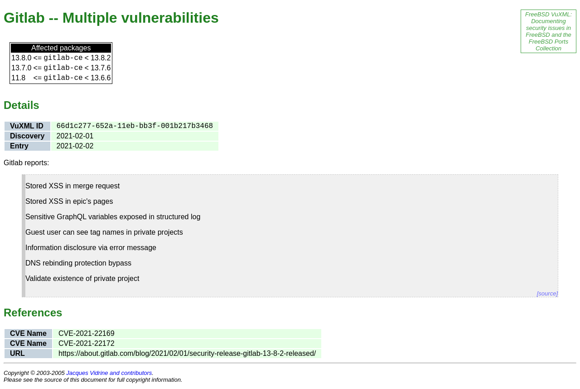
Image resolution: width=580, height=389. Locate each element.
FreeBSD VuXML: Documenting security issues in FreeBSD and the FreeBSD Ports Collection (548, 31)
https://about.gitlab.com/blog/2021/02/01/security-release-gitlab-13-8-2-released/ (187, 353)
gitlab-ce (63, 58)
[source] (547, 293)
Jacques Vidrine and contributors (109, 372)
